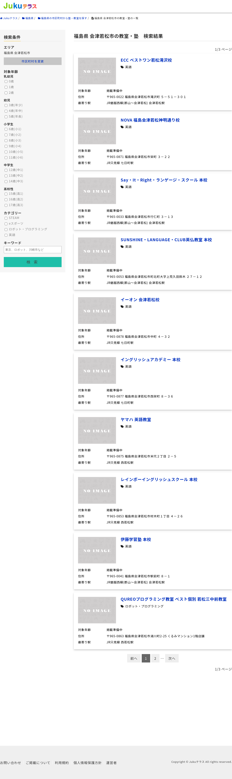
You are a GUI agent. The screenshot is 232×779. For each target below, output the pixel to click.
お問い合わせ (10, 762)
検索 (34, 262)
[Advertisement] (116, 706)
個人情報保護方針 (87, 762)
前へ (134, 658)
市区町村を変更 (33, 61)
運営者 (111, 762)
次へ (171, 658)
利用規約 (62, 762)
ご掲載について (38, 762)
